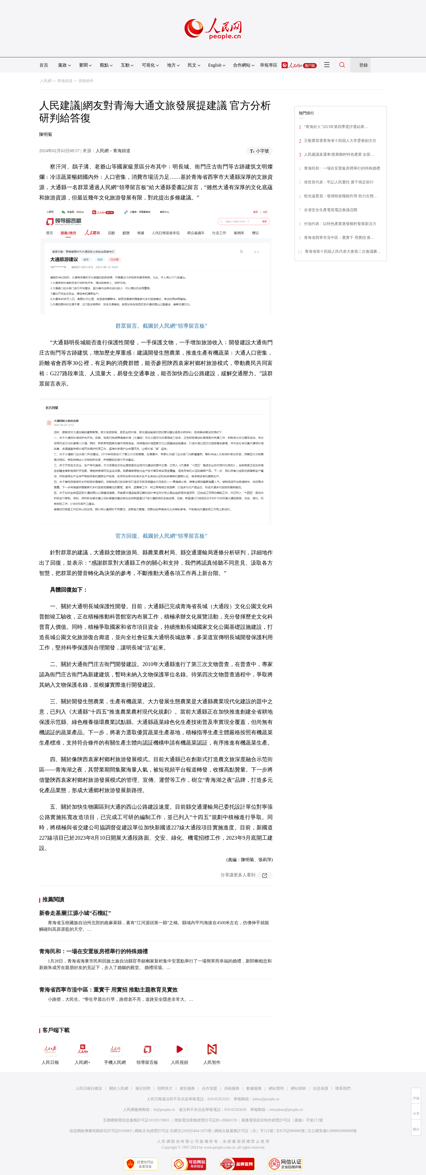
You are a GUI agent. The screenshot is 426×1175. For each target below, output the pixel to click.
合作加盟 (209, 1088)
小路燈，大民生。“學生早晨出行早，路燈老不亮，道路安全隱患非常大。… (120, 999)
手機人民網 (115, 1052)
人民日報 (50, 1052)
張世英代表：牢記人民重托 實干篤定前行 (339, 182)
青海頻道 (65, 81)
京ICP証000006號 (290, 1131)
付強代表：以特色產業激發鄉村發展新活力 (340, 224)
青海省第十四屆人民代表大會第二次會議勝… (343, 251)
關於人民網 (118, 1088)
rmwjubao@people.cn (286, 1110)
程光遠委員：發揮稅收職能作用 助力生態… (340, 196)
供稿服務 (231, 1088)
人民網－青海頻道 (113, 150)
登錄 (363, 65)
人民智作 (211, 1052)
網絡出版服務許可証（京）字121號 (243, 1131)
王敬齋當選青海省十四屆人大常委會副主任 (340, 141)
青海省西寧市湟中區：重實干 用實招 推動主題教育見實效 (108, 990)
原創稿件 (86, 81)
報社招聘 (143, 1088)
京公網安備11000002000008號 (332, 1131)
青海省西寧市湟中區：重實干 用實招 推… (339, 238)
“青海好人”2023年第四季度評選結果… (336, 127)
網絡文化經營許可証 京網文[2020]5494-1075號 (173, 1131)
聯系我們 (342, 1088)
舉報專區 (268, 65)
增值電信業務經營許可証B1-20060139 (205, 1120)
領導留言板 (147, 1052)
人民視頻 (179, 1052)
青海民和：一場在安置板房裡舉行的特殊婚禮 (93, 951)
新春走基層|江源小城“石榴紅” (75, 913)
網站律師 (298, 1088)
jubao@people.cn (266, 1099)
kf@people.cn (164, 1110)
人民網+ (82, 1052)
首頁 (43, 65)
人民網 (45, 81)
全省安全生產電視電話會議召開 (330, 210)
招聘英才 (165, 1088)
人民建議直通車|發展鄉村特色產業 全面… (339, 154)
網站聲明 (276, 1088)
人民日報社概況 (89, 1088)
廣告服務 (187, 1088)
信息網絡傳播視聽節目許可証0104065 (100, 1131)
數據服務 (254, 1088)
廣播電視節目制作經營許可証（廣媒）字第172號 (282, 1120)
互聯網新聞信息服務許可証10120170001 (136, 1120)
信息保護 (320, 1088)
